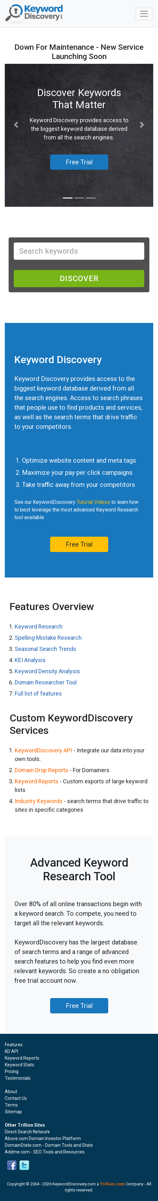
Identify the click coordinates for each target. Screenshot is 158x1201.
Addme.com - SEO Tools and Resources (45, 1151)
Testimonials (18, 1078)
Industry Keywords (39, 801)
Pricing (12, 1071)
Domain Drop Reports (41, 770)
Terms (11, 1105)
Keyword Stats (19, 1064)
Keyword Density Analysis (47, 671)
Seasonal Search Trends (45, 648)
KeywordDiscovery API (43, 750)
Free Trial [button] (79, 162)
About (11, 1091)
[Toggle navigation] (144, 13)
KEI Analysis (30, 660)
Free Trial (79, 544)
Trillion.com (112, 1184)
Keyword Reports (36, 781)
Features (14, 1044)
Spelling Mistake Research (48, 637)
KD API (11, 1051)
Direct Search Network (27, 1131)
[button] (16, 125)
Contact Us (16, 1098)
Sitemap (13, 1111)
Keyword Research (39, 626)
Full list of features (38, 693)
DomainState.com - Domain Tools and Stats (49, 1145)
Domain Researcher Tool (46, 682)
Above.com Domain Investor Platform (43, 1138)
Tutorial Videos (93, 502)
